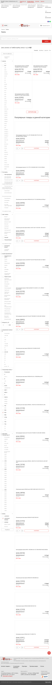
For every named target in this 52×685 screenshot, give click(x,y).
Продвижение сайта (27, 682)
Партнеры (24, 666)
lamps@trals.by (31, 7)
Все (50, 50)
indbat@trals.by (16, 7)
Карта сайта (48, 682)
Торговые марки (34, 666)
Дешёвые (41, 50)
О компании (16, 666)
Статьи (42, 666)
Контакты (15, 667)
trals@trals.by (39, 7)
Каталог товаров (5, 666)
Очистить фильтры (7, 53)
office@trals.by (4, 7)
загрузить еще (32, 112)
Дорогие (46, 50)
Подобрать (7, 529)
